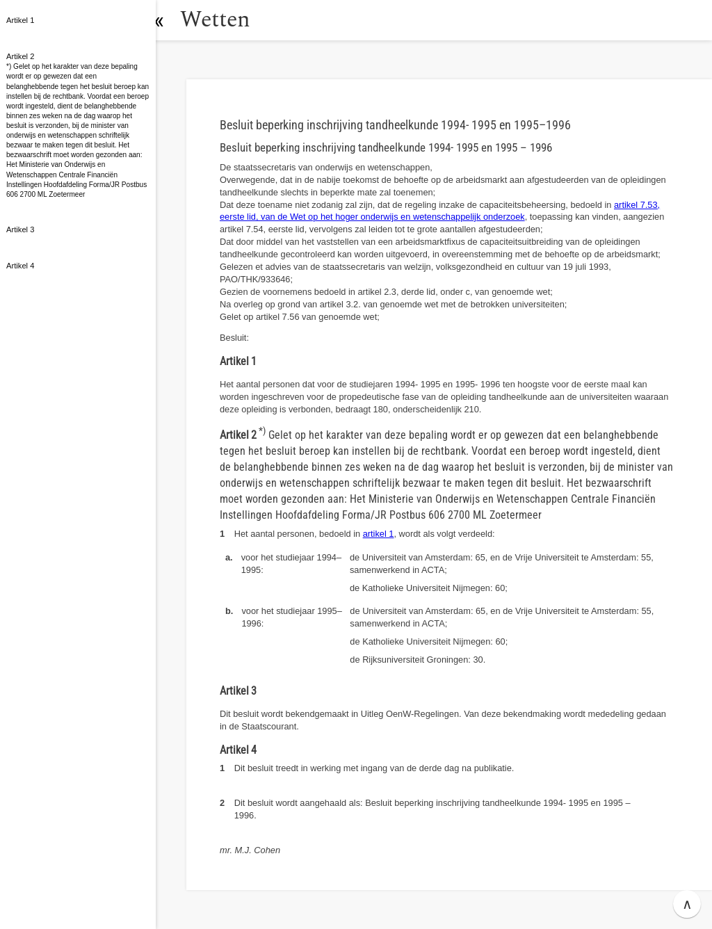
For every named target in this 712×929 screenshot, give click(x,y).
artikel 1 (378, 533)
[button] (170, 20)
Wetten (226, 20)
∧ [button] (687, 904)
